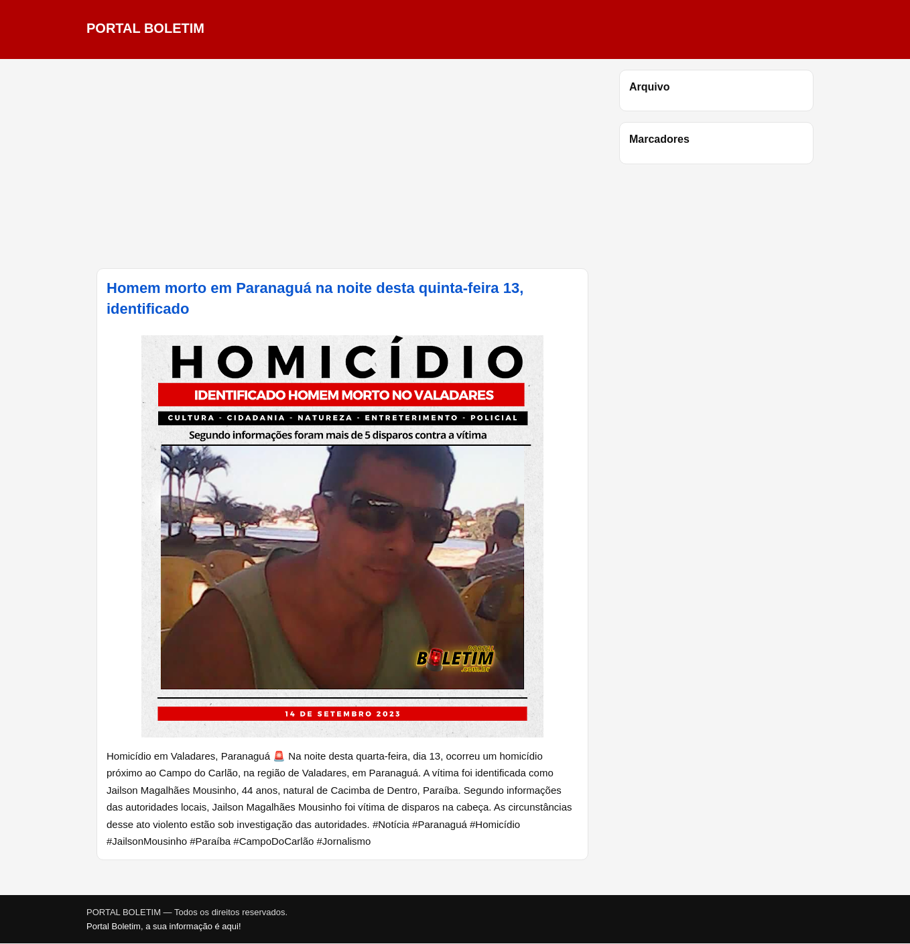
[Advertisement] (342, 163)
